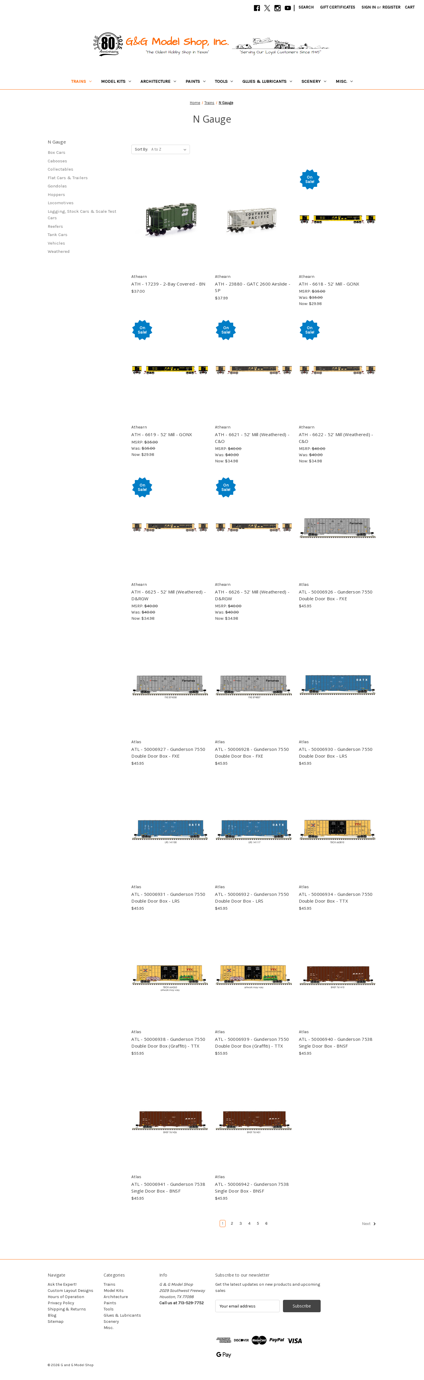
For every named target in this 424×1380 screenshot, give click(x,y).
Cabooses (57, 161)
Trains (81, 81)
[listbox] (170, 149)
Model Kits (116, 81)
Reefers (55, 226)
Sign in (369, 7)
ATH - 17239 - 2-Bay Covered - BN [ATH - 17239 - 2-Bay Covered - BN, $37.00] (168, 284)
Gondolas (57, 186)
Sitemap (56, 1321)
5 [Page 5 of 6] (258, 1223)
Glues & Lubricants (267, 81)
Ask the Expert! (62, 1284)
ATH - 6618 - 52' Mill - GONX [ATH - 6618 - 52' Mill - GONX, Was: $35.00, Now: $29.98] (329, 284)
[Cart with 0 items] (410, 7)
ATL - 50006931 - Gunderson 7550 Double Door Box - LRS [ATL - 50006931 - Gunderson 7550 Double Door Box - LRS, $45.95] (168, 897)
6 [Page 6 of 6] (266, 1223)
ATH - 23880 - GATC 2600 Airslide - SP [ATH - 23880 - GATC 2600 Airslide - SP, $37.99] (252, 287)
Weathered (59, 251)
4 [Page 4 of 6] (249, 1223)
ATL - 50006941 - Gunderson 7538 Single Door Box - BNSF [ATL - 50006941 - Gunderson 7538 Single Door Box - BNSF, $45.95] (168, 1187)
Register (391, 7)
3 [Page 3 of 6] (240, 1223)
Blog (52, 1315)
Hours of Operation (66, 1296)
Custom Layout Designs (70, 1290)
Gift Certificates (337, 7)
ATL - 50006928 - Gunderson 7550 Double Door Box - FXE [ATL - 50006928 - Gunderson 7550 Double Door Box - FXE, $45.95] (252, 752)
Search (306, 7)
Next (369, 1224)
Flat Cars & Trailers (68, 177)
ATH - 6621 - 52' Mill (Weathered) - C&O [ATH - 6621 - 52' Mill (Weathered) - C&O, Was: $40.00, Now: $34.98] (252, 437)
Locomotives (61, 202)
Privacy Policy (61, 1302)
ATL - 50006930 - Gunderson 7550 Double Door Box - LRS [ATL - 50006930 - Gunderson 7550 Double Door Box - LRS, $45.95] (336, 752)
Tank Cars (57, 234)
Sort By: (141, 149)
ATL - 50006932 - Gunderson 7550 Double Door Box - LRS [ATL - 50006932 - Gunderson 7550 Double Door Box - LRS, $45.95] (252, 897)
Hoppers (56, 194)
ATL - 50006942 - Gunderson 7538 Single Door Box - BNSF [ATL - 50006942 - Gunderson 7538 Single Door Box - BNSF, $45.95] (252, 1187)
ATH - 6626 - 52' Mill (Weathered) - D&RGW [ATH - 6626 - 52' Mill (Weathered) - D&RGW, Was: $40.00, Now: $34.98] (252, 595)
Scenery (314, 81)
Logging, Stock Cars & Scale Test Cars (82, 215)
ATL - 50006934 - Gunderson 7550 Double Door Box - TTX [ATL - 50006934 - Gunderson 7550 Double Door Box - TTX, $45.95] (336, 897)
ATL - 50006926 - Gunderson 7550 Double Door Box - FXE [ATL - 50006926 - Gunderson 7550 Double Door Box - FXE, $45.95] (336, 595)
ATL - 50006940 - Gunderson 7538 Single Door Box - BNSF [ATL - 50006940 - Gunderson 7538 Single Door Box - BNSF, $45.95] (336, 1042)
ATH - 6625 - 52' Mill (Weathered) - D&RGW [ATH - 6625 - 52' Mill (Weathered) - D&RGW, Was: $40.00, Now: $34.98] (168, 595)
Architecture (158, 81)
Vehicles (56, 243)
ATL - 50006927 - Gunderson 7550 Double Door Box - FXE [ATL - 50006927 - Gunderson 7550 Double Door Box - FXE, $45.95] (168, 752)
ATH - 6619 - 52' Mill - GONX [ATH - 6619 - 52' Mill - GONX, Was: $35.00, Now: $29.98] (161, 434)
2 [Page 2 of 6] (232, 1223)
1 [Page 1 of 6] (222, 1223)
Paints (196, 81)
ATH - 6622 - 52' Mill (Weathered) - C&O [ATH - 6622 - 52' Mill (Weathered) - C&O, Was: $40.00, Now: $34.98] (336, 437)
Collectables (60, 169)
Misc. (344, 81)
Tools (224, 81)
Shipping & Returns (67, 1309)
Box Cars (56, 152)
